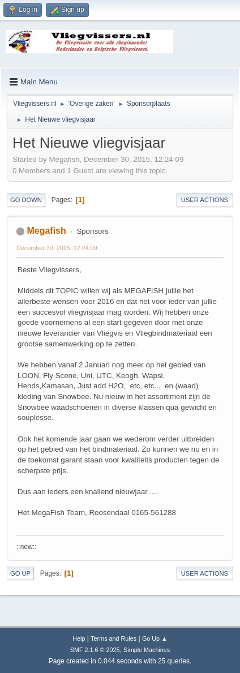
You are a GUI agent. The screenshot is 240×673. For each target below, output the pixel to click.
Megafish (46, 230)
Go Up (20, 573)
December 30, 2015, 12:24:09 (56, 248)
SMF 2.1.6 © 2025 (95, 649)
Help (78, 638)
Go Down (26, 199)
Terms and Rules (113, 638)
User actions (204, 199)
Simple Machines (146, 649)
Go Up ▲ (155, 638)
